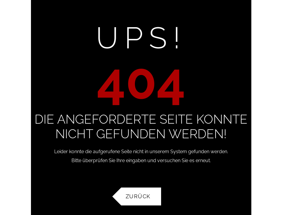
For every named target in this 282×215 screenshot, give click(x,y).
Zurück (138, 196)
